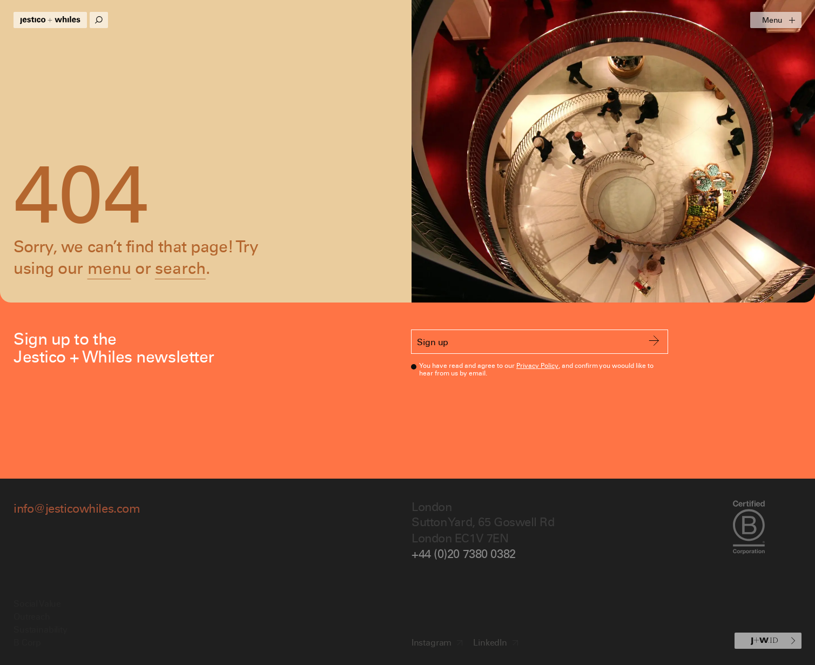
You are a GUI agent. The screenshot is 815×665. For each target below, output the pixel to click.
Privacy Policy (537, 365)
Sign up (538, 341)
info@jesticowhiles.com (77, 508)
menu (109, 267)
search (180, 267)
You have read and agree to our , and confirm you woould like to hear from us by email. (536, 369)
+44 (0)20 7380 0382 (464, 553)
